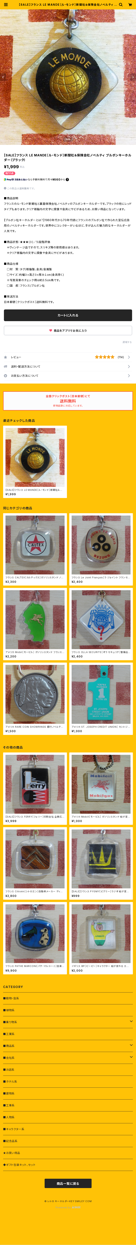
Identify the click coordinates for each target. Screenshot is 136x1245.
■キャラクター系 (13, 1129)
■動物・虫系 (11, 998)
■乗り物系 (10, 1022)
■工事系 (9, 1105)
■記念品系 (10, 1141)
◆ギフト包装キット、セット (19, 1164)
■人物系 (9, 1117)
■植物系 (9, 1010)
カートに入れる (68, 315)
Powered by (68, 1207)
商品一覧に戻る (68, 1184)
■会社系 (9, 1057)
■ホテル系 (10, 1081)
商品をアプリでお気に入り (68, 330)
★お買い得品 (11, 1153)
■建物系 (9, 1093)
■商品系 (9, 1045)
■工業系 (9, 1034)
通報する (127, 342)
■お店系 (8, 1069)
